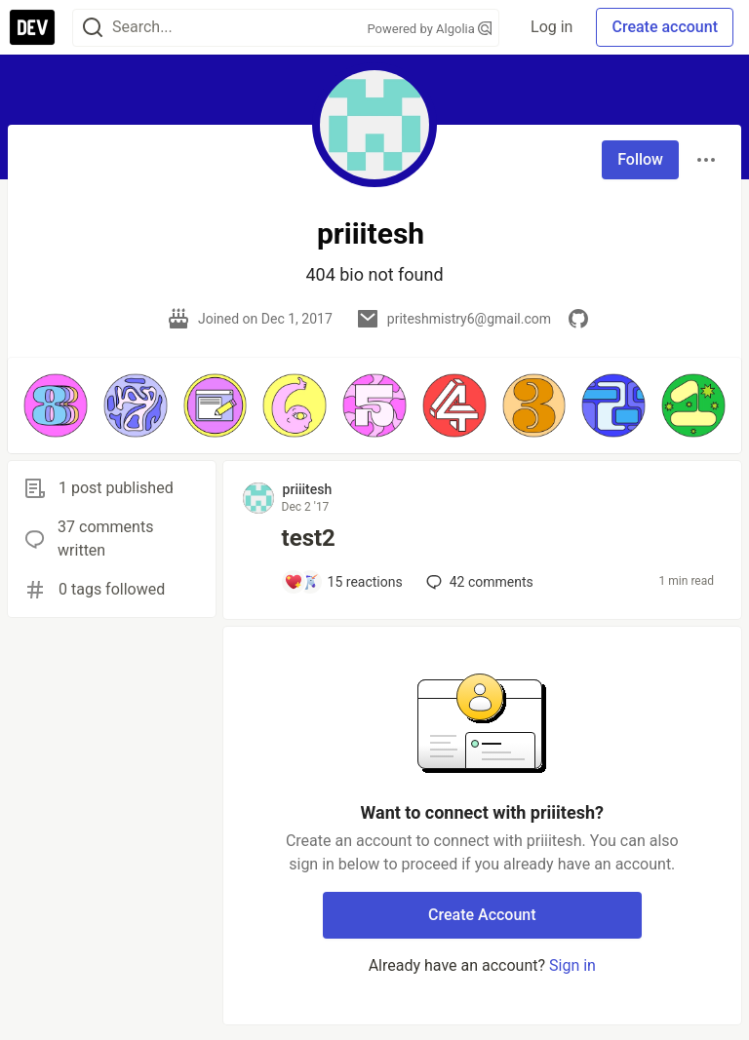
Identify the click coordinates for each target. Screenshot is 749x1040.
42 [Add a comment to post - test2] (477, 582)
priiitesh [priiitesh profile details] (308, 489)
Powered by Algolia (430, 28)
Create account (664, 27)
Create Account (482, 914)
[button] (55, 405)
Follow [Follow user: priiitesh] (640, 159)
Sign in (572, 965)
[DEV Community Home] (32, 27)
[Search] (92, 28)
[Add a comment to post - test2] (343, 581)
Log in (551, 27)
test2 (308, 538)
